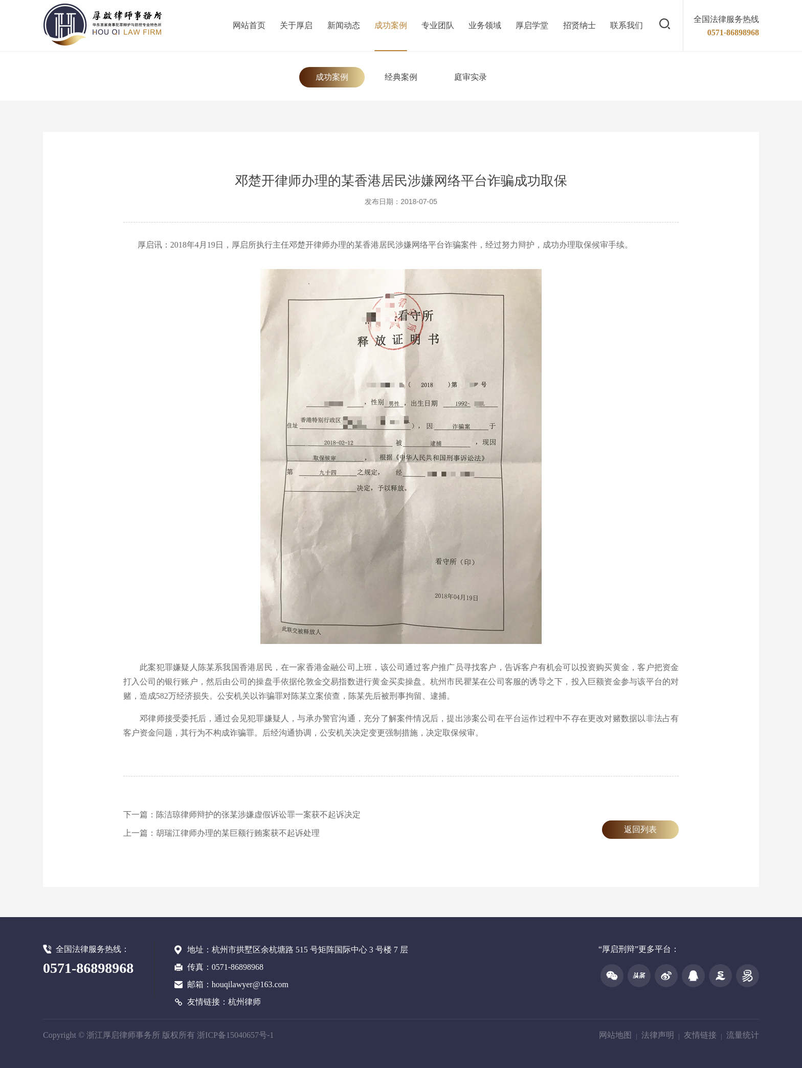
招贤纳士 (579, 25)
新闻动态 (343, 25)
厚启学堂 (532, 25)
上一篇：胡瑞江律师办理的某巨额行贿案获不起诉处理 (221, 833)
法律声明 (657, 1035)
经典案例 (401, 77)
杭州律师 (244, 1001)
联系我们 (626, 25)
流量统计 (742, 1035)
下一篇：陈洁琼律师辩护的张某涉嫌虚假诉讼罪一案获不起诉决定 (242, 814)
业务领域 (485, 25)
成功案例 (390, 25)
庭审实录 (470, 77)
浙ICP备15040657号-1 (235, 1035)
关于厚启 (296, 25)
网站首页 (249, 25)
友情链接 (700, 1035)
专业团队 (437, 25)
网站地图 (615, 1035)
